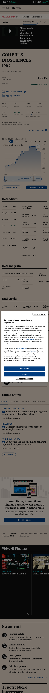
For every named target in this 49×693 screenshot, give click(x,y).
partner (33, 351)
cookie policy (29, 339)
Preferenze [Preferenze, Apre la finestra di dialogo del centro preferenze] (24, 368)
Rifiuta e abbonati (39, 314)
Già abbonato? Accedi (24, 379)
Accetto (25, 374)
